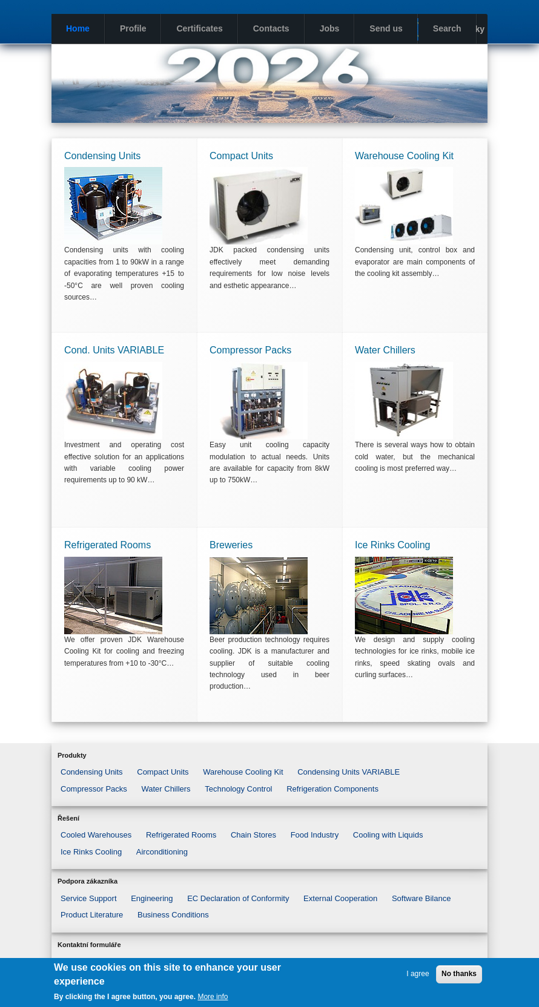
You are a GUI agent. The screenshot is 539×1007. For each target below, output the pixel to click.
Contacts (271, 28)
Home (78, 28)
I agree (417, 973)
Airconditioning (162, 851)
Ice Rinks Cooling (91, 851)
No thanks (459, 973)
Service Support (89, 898)
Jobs (330, 28)
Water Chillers (165, 788)
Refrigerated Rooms (181, 834)
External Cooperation (340, 898)
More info (212, 996)
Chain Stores (253, 834)
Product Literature (92, 914)
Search (447, 28)
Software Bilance (421, 898)
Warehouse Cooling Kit (243, 771)
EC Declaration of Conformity (238, 898)
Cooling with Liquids (388, 834)
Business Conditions (173, 914)
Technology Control (238, 788)
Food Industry (315, 834)
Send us (385, 28)
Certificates (199, 28)
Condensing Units (92, 771)
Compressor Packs (94, 788)
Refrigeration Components (332, 788)
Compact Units (162, 771)
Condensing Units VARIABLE (348, 771)
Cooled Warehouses (96, 834)
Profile (133, 28)
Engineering (152, 898)
